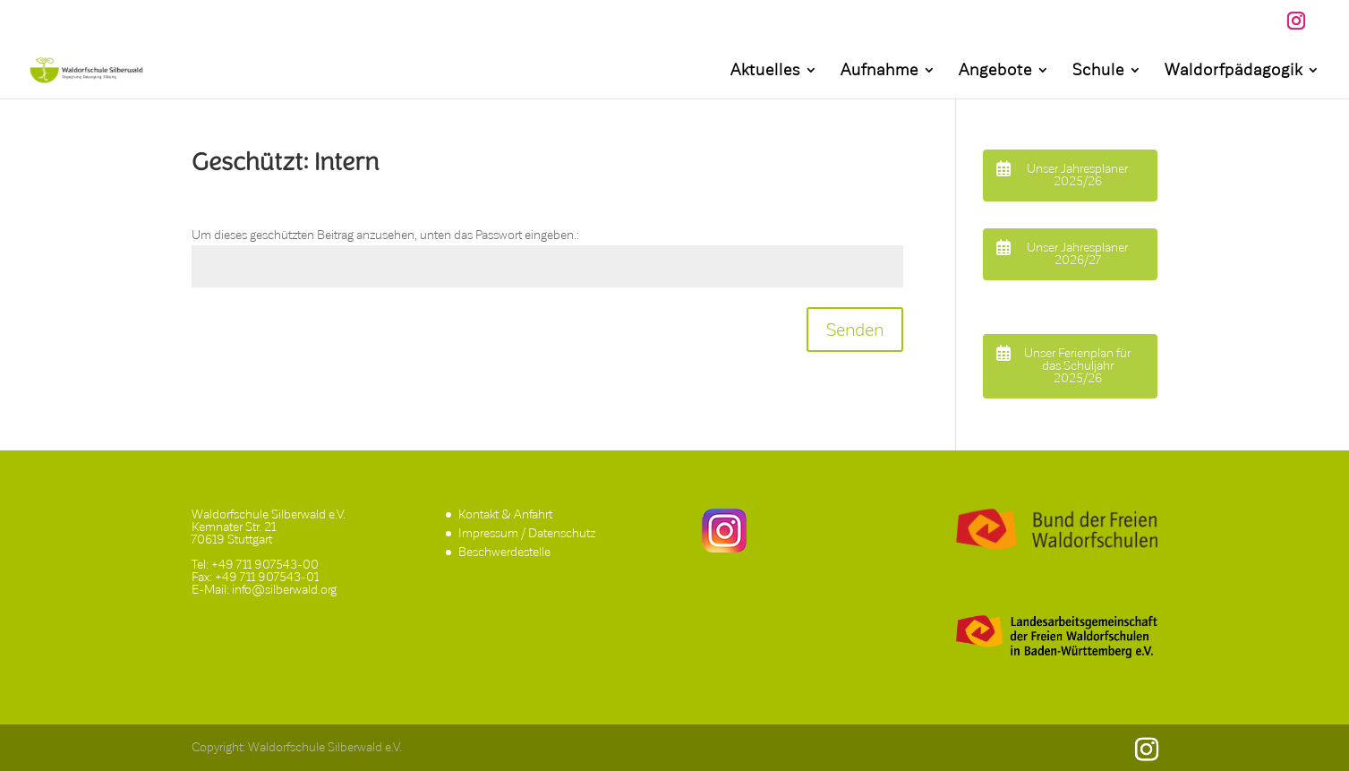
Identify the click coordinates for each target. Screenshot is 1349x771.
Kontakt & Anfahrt (505, 514)
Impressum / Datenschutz (526, 533)
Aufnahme (879, 71)
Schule (1098, 71)
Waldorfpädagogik (1233, 71)
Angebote (995, 71)
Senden (855, 329)
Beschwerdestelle (504, 552)
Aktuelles (765, 71)
